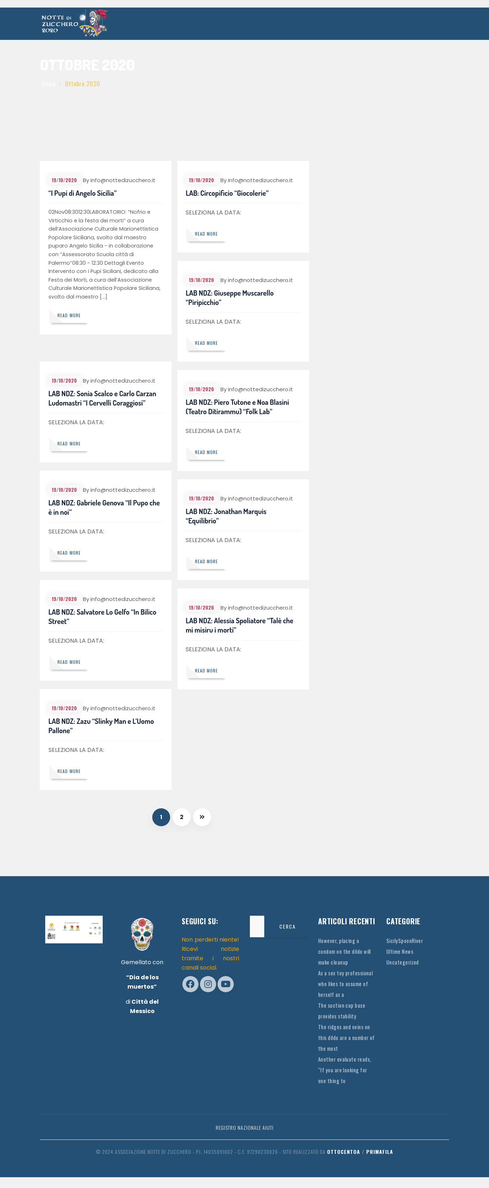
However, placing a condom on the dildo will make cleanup (342, 951)
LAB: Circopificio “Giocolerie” (228, 194)
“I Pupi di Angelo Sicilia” (83, 194)
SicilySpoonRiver (405, 940)
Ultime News (401, 951)
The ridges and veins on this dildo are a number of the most (346, 1048)
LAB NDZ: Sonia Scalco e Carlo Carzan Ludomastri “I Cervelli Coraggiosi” (103, 399)
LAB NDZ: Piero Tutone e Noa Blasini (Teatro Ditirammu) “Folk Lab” (238, 407)
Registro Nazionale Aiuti (245, 1138)
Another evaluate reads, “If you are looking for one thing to (346, 1080)
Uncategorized (403, 962)
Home (49, 83)
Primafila (379, 1162)
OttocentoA (343, 1162)
